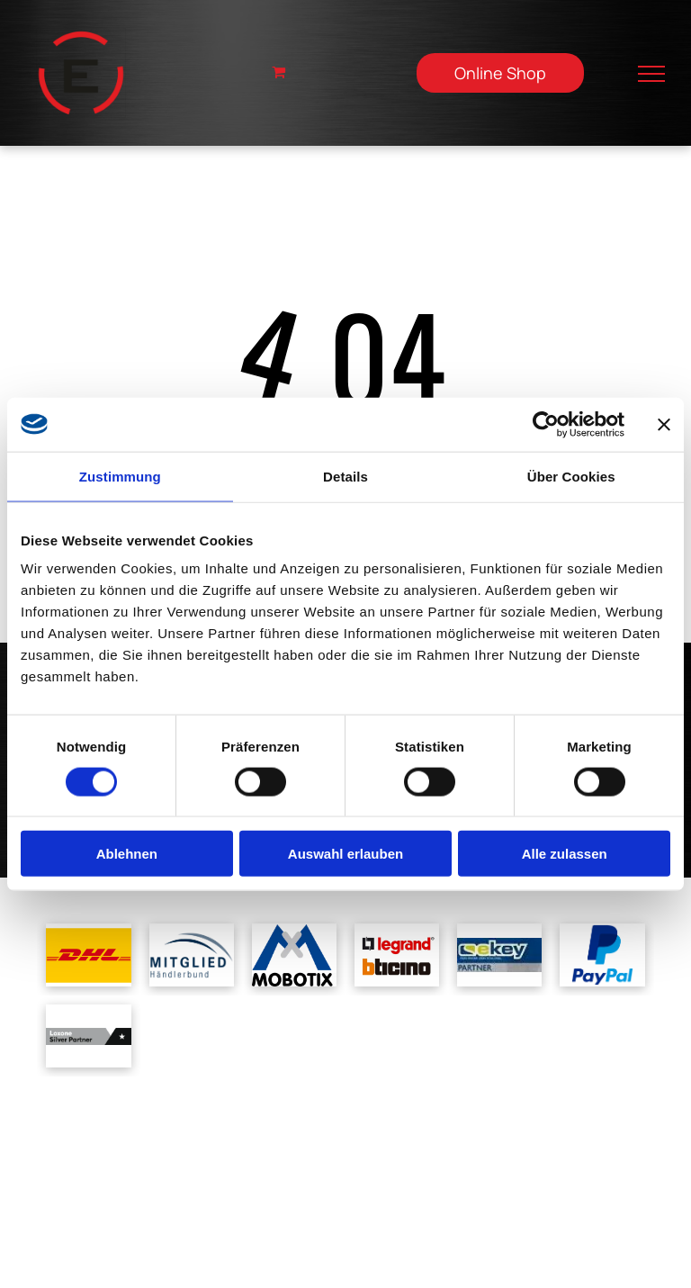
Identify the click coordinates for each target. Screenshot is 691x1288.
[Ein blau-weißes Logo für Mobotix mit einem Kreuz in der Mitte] (294, 954)
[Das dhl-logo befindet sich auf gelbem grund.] (88, 954)
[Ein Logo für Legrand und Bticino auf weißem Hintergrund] (396, 954)
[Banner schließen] (664, 424)
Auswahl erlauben (345, 853)
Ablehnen (126, 853)
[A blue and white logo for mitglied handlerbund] (191, 954)
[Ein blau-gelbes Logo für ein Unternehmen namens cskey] (499, 954)
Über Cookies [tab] (571, 475)
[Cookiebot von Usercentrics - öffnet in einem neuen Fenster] (545, 423)
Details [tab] (345, 475)
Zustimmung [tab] (120, 475)
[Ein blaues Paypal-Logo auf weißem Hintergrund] (602, 954)
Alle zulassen (564, 853)
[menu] (651, 73)
